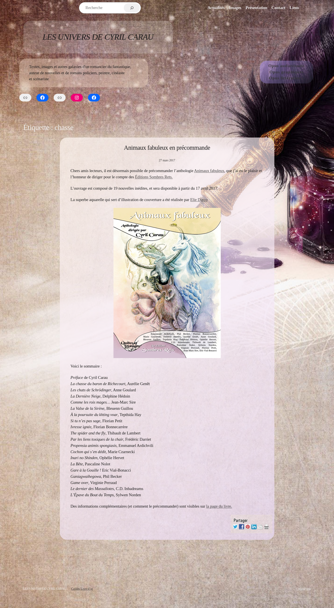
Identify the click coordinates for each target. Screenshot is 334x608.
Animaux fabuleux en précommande (167, 147)
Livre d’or (87, 588)
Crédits (75, 588)
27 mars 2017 (167, 160)
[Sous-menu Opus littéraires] (303, 78)
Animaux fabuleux (209, 170)
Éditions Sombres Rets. (153, 177)
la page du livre (218, 506)
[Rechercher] (132, 7)
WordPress (304, 588)
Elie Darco (199, 199)
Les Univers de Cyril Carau (98, 36)
